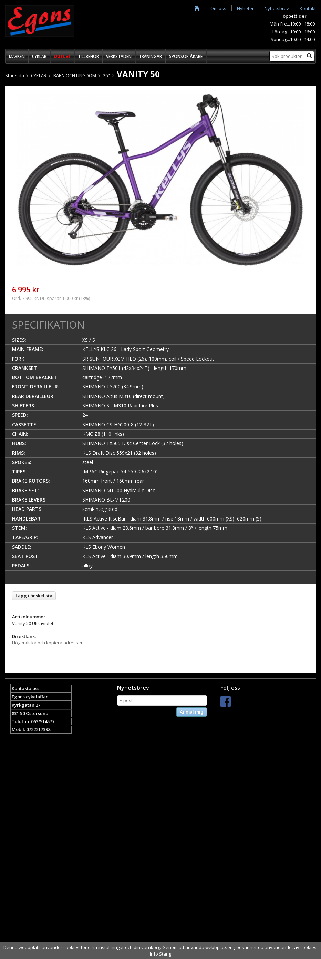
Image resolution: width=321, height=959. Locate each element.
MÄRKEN (17, 56)
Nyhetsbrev (277, 8)
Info (154, 954)
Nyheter (245, 8)
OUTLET (62, 56)
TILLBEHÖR (88, 56)
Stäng (165, 954)
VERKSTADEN (119, 56)
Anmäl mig (192, 712)
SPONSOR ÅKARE (186, 56)
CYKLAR (39, 56)
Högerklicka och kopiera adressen (48, 642)
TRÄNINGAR (150, 56)
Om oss (218, 8)
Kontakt (308, 8)
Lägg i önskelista (33, 596)
